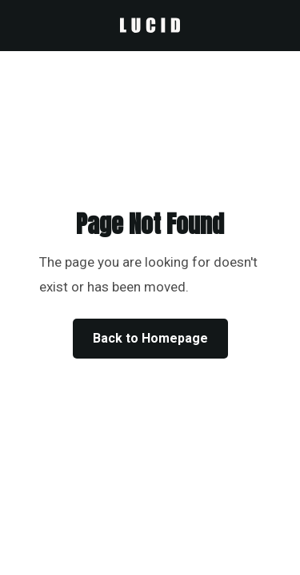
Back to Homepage (150, 338)
